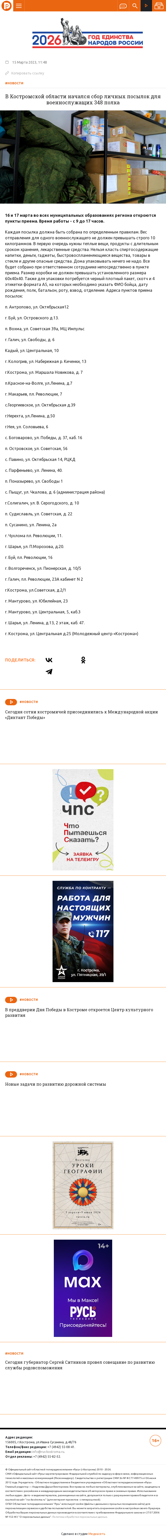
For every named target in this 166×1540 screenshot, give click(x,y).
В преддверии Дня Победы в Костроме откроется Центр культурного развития (79, 1012)
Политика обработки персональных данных (79, 1516)
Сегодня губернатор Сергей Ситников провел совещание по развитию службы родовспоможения (80, 1364)
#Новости (14, 83)
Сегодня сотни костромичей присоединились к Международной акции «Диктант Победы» (81, 714)
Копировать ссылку (24, 72)
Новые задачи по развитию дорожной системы (55, 1084)
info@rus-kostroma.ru (48, 1451)
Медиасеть (96, 1533)
